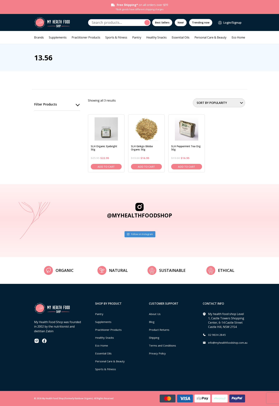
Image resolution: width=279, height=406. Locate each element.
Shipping (155, 338)
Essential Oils (180, 37)
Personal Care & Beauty (210, 37)
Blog (152, 322)
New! (181, 22)
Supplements (58, 37)
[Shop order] (219, 102)
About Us (155, 314)
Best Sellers (162, 22)
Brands (39, 37)
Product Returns (160, 330)
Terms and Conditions (164, 345)
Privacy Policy (158, 353)
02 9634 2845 (217, 335)
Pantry (136, 37)
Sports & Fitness (116, 37)
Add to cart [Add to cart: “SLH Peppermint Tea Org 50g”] (186, 166)
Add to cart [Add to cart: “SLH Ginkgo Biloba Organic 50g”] (146, 166)
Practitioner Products (86, 37)
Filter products (45, 104)
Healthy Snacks (156, 37)
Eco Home (238, 37)
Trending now (200, 22)
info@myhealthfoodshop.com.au (230, 343)
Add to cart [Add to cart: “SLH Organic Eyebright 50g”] (106, 166)
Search (148, 23)
